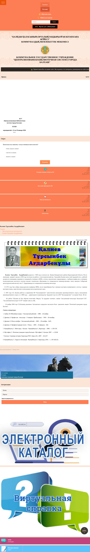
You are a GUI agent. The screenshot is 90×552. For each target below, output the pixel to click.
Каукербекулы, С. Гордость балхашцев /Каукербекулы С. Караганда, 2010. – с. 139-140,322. (31, 339)
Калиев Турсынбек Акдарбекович (12, 233)
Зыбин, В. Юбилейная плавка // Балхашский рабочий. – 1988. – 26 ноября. (26, 314)
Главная (2, 229)
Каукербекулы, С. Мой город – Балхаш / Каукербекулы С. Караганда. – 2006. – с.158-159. (30, 328)
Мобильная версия (46, 18)
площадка (49, 540)
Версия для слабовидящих (47, 26)
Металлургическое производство (12, 231)
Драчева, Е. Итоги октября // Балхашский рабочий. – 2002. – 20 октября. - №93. (27, 321)
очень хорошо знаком (12, 148)
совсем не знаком (11, 152)
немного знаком (10, 156)
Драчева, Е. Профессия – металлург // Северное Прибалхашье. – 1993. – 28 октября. (29, 317)
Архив (87, 77)
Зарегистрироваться (7, 398)
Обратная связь (46, 14)
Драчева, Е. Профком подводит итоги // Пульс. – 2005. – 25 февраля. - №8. (26, 325)
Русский (45, 9)
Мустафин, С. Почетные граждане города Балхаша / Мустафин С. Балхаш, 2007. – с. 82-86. (31, 332)
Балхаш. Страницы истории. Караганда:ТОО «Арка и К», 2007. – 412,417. (26, 336)
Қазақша (45, 4)
